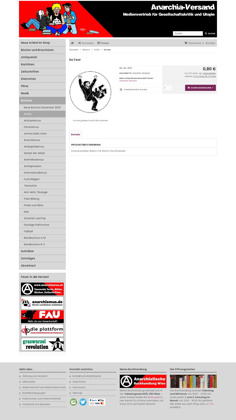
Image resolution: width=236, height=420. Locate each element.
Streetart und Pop (35, 218)
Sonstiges (28, 258)
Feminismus (31, 127)
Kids (26, 212)
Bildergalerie (155, 397)
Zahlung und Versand (33, 376)
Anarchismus (32, 140)
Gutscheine (78, 381)
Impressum (78, 387)
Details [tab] (75, 134)
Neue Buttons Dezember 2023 (42, 107)
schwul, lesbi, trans (35, 133)
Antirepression (32, 166)
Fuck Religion (32, 179)
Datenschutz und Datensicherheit (40, 398)
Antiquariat (29, 57)
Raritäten (27, 64)
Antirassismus (32, 120)
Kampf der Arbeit (34, 153)
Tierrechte (30, 185)
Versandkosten (209, 73)
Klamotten (28, 79)
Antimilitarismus (34, 159)
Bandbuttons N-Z (34, 244)
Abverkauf (28, 265)
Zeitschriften (30, 71)
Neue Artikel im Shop (35, 43)
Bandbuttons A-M (35, 238)
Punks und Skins (33, 205)
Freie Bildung (31, 198)
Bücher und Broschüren (37, 50)
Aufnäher (27, 251)
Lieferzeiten (27, 381)
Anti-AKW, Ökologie (36, 192)
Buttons (26, 100)
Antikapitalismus (34, 146)
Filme (24, 86)
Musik (25, 93)
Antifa (27, 114)
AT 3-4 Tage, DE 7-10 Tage (204, 76)
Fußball (28, 231)
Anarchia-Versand (128, 80)
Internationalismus (35, 172)
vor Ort (209, 404)
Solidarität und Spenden (34, 404)
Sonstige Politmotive (36, 225)
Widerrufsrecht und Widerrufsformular (42, 387)
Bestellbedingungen (32, 393)
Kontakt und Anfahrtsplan (85, 376)
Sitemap (76, 393)
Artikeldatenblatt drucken (135, 89)
